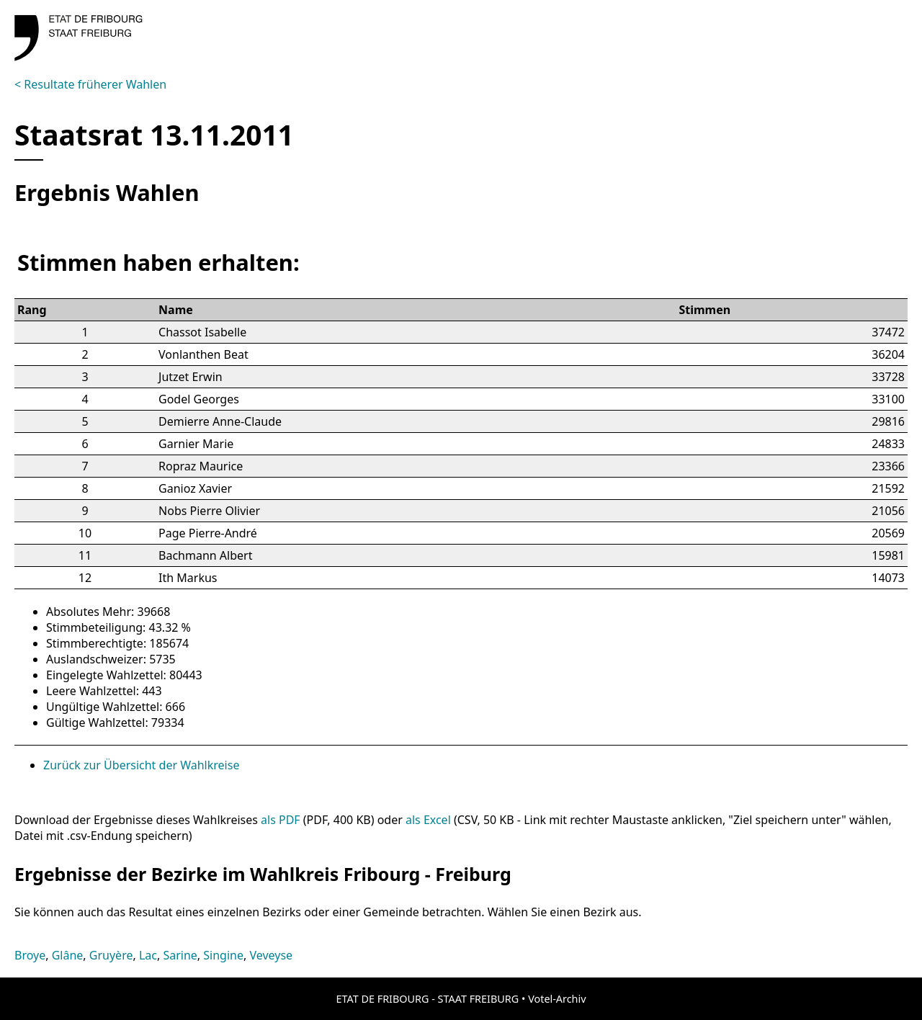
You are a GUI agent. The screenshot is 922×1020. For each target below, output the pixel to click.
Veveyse (270, 955)
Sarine (180, 955)
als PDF (280, 820)
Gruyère (111, 955)
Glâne (68, 955)
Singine (223, 955)
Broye (29, 955)
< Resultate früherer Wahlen (90, 84)
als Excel (428, 820)
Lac (148, 955)
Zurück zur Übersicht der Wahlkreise (141, 765)
